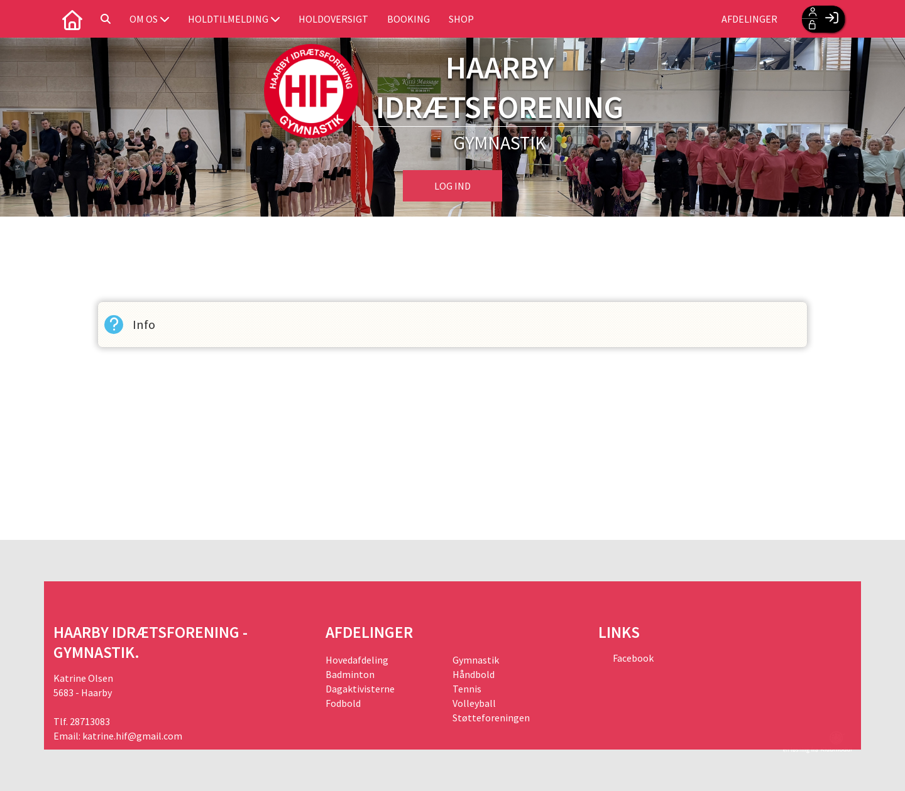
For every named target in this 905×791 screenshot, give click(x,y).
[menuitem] (72, 19)
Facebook (632, 658)
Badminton (350, 674)
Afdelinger (749, 19)
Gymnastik (475, 660)
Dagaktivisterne (360, 688)
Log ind (452, 186)
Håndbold (473, 674)
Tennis (466, 688)
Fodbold (343, 703)
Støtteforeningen (491, 717)
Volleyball (474, 703)
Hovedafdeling (357, 660)
